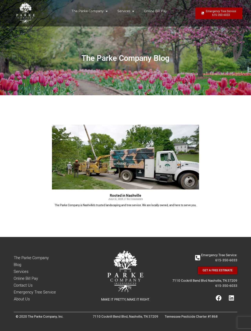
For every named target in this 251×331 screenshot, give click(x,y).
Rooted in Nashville (125, 195)
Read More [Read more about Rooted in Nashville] (125, 212)
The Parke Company (89, 11)
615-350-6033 (226, 286)
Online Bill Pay (155, 11)
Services (125, 11)
